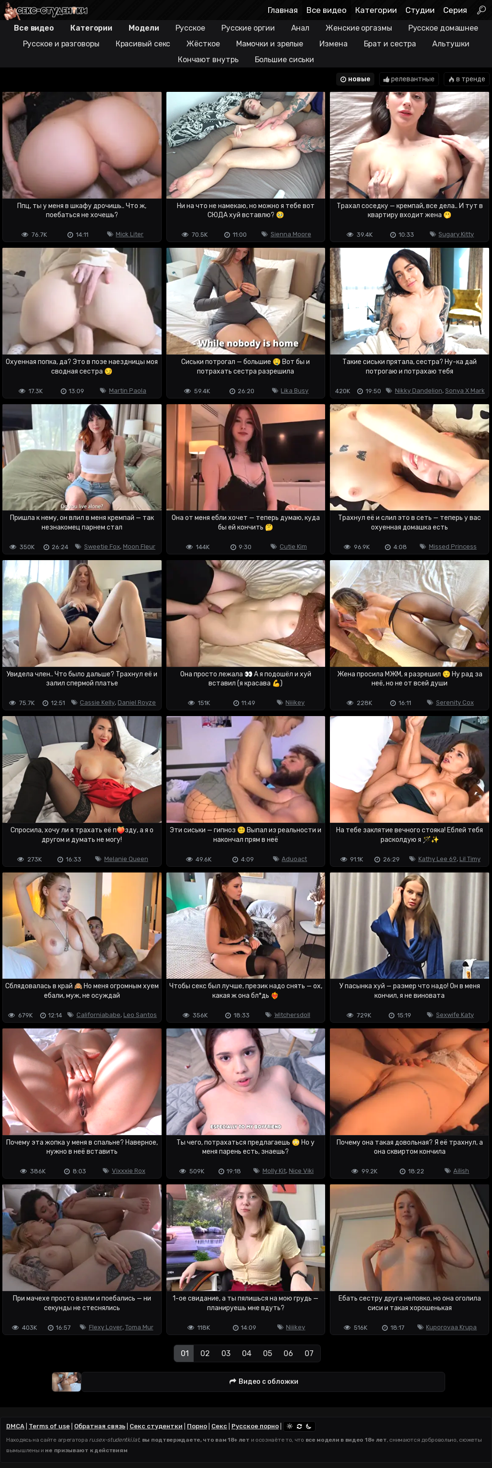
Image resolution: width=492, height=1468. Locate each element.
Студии (420, 10)
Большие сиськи (285, 59)
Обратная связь (99, 1426)
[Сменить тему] (299, 1426)
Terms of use (49, 1426)
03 (225, 1353)
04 (246, 1353)
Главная (283, 10)
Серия (455, 10)
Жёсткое (202, 43)
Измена (333, 43)
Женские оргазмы (359, 28)
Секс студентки (156, 1426)
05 (267, 1353)
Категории (376, 10)
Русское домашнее (443, 28)
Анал (300, 28)
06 (288, 1353)
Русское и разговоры (61, 43)
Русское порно (255, 1426)
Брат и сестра (390, 43)
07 (309, 1353)
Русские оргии (248, 28)
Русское (190, 28)
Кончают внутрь (208, 59)
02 (205, 1353)
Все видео (326, 10)
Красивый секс (143, 43)
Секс (219, 1426)
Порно (197, 1426)
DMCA (15, 1426)
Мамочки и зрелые (269, 43)
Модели (144, 28)
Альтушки (450, 43)
